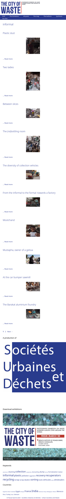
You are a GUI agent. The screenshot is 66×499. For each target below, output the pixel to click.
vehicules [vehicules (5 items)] (47, 479)
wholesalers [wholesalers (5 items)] (59, 479)
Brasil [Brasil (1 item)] (9, 491)
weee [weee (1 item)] (52, 480)
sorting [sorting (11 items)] (34, 479)
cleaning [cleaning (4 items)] (11, 472)
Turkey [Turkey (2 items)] (8, 494)
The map (36, 16)
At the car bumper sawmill (16, 277)
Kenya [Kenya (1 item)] (45, 491)
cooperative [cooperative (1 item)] (29, 472)
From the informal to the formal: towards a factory (29, 192)
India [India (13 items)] (35, 491)
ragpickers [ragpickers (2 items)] (32, 476)
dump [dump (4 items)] (42, 472)
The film (5, 18)
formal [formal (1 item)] (46, 472)
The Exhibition (14, 16)
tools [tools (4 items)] (41, 480)
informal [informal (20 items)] (8, 475)
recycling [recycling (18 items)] (8, 479)
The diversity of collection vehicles (20, 165)
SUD (3, 16)
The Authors (48, 16)
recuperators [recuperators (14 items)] (53, 475)
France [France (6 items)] (28, 491)
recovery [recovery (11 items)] (40, 475)
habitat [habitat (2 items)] (60, 472)
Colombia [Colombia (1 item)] (13, 491)
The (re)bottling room (14, 131)
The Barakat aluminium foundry (19, 304)
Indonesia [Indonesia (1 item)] (41, 491)
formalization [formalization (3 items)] (53, 472)
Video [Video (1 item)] (12, 494)
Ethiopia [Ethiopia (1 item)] (22, 491)
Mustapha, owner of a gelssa (18, 250)
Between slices (10, 103)
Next (10, 331)
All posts (26, 16)
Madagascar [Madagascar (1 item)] (50, 491)
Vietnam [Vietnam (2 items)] (16, 494)
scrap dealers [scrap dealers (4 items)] (25, 480)
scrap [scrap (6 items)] (16, 479)
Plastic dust (9, 33)
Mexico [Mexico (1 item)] (54, 491)
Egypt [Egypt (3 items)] (18, 491)
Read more (8, 59)
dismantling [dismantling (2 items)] (35, 472)
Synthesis (59, 16)
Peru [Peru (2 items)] (4, 494)
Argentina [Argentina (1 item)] (5, 491)
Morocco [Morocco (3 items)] (60, 491)
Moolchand (9, 220)
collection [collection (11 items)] (20, 471)
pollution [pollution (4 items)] (25, 476)
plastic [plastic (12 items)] (17, 475)
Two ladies (8, 67)
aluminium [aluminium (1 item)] (5, 472)
